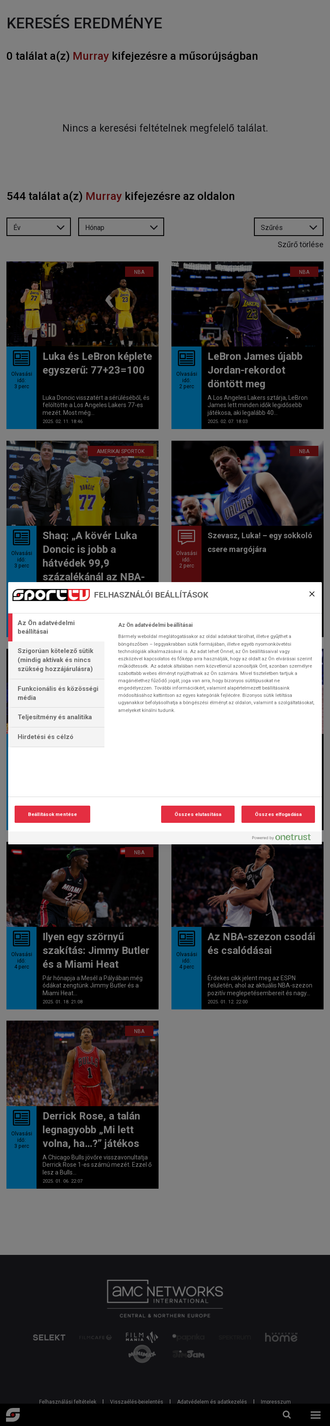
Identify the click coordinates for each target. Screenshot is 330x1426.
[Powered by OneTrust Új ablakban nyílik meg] (285, 839)
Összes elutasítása (197, 814)
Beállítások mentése (52, 814)
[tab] (56, 627)
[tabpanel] (216, 670)
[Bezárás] (311, 594)
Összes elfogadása (278, 814)
